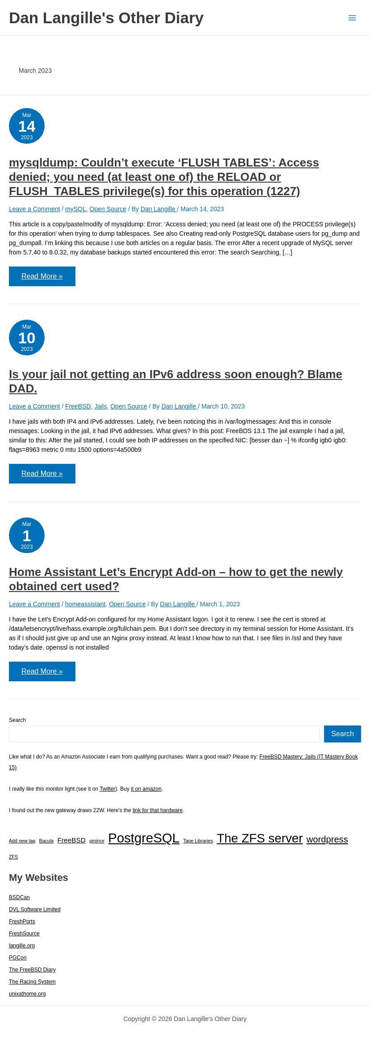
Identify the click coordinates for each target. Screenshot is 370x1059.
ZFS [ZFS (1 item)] (13, 856)
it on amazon (146, 789)
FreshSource (24, 933)
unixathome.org (27, 994)
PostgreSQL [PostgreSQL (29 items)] (143, 837)
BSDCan (19, 897)
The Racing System (32, 982)
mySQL (75, 209)
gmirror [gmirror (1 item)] (96, 840)
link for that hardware (158, 810)
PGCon (17, 958)
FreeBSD (78, 406)
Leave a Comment (34, 209)
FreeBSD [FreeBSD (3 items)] (72, 840)
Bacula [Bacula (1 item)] (46, 840)
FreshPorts (22, 921)
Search (17, 720)
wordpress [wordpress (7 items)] (327, 839)
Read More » (48, 279)
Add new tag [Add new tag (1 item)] (22, 840)
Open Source (108, 209)
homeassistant (85, 604)
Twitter (107, 789)
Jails (100, 406)
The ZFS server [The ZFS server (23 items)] (260, 838)
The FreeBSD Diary (32, 970)
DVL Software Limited (35, 909)
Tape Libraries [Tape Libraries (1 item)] (198, 840)
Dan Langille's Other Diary (106, 17)
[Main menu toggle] (352, 17)
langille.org (22, 945)
